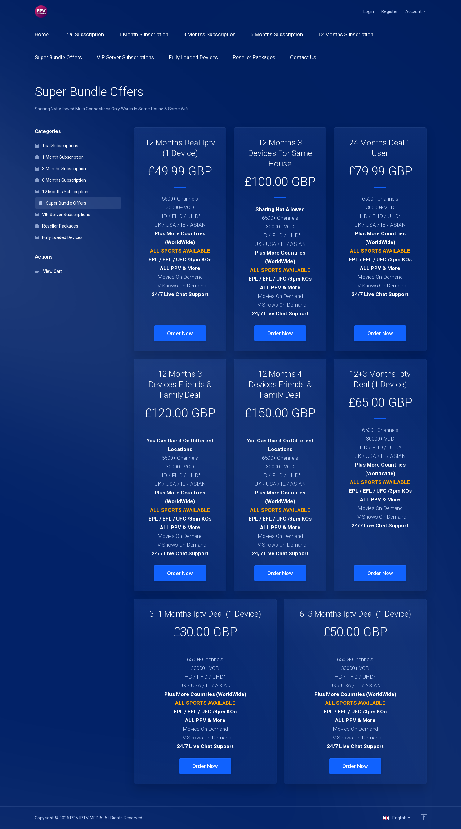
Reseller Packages (56, 226)
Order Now (180, 333)
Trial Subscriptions (56, 145)
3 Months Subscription (60, 168)
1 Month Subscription (59, 157)
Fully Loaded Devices (58, 237)
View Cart (48, 271)
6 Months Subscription (60, 180)
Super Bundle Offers (62, 203)
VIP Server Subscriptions (62, 214)
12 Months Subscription (61, 191)
